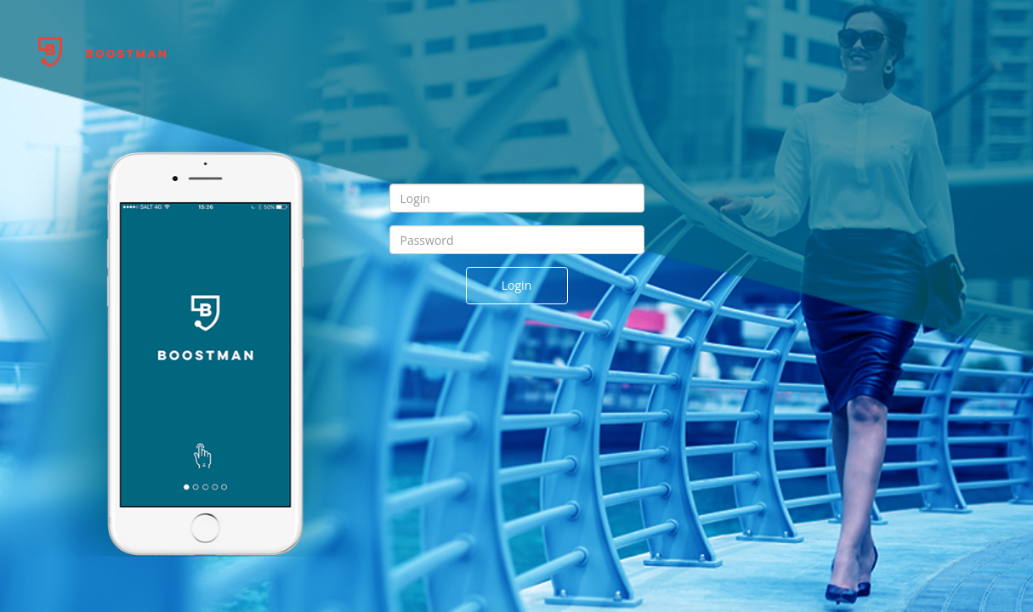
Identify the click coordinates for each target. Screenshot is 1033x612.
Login (516, 285)
